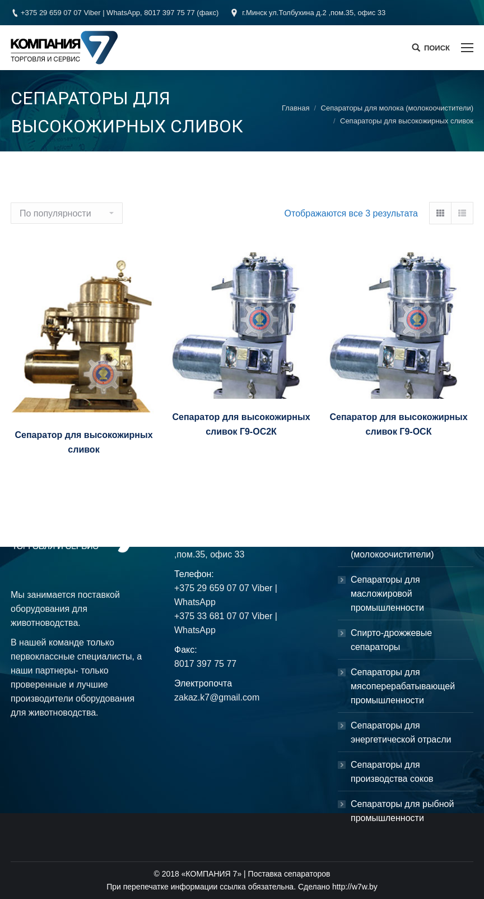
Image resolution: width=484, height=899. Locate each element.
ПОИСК (437, 48)
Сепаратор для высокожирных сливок (83, 442)
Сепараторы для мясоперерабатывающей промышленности (403, 686)
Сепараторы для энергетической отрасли (401, 732)
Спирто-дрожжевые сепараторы (391, 640)
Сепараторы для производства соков (392, 771)
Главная (295, 108)
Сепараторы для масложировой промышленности (387, 593)
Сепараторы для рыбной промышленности (402, 811)
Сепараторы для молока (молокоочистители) (397, 108)
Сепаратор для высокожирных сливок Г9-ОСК (398, 424)
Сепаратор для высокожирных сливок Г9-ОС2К (241, 424)
